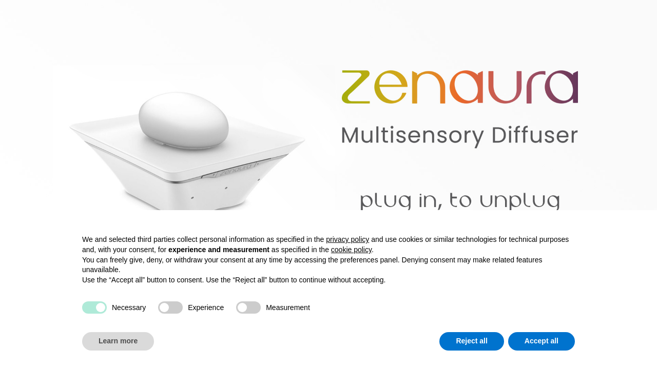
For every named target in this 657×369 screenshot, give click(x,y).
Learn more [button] (118, 341)
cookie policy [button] (351, 249)
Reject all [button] (471, 341)
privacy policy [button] (347, 239)
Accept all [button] (541, 341)
